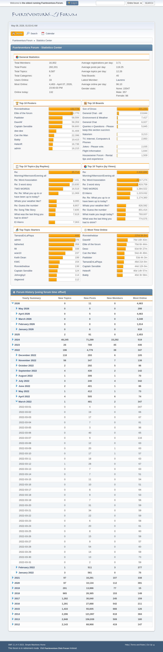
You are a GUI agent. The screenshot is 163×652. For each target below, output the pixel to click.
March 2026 (25, 319)
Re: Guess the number (26, 205)
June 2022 (24, 386)
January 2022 (26, 572)
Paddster (19, 117)
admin (17, 148)
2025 (17, 334)
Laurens (120, 80)
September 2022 (28, 370)
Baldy (17, 139)
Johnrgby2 (19, 275)
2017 (17, 598)
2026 (17, 303)
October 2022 (26, 365)
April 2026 (24, 313)
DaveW (18, 122)
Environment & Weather (95, 117)
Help (127, 645)
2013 (17, 619)
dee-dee (18, 131)
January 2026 (26, 329)
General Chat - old (92, 113)
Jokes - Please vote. (93, 146)
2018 (17, 593)
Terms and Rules (138, 645)
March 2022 (25, 401)
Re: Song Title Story (25, 209)
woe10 (17, 253)
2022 (17, 350)
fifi (15, 248)
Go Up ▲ (151, 645)
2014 (17, 614)
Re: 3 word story (23, 184)
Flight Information (92, 151)
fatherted (19, 244)
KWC (17, 261)
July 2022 (24, 381)
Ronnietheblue (22, 109)
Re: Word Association (25, 180)
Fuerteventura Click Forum (57, 648)
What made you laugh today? (98, 214)
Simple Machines (32, 645)
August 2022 (26, 375)
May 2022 (24, 391)
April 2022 (24, 396)
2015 (17, 609)
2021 (17, 577)
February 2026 (27, 324)
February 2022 (27, 567)
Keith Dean (20, 257)
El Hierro (19, 222)
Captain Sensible (23, 126)
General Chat (90, 122)
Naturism (87, 134)
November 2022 (27, 360)
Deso (85, 248)
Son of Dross (89, 109)
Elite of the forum (23, 113)
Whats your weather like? (27, 201)
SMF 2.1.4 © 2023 (16, 645)
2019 (17, 588)
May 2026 (24, 308)
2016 (17, 603)
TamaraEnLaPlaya (24, 235)
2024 (17, 339)
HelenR (18, 144)
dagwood (19, 279)
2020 (17, 583)
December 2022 (27, 355)
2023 (17, 345)
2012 (17, 624)
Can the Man (21, 135)
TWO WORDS (22, 188)
